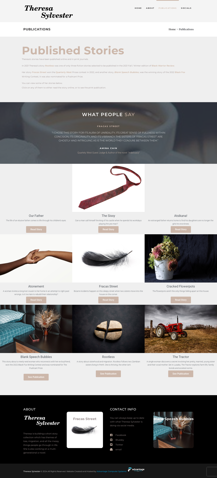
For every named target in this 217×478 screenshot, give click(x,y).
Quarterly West (64, 72)
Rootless (49, 65)
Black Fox (180, 72)
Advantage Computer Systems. (112, 471)
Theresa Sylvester (31, 471)
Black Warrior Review (163, 65)
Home (172, 29)
